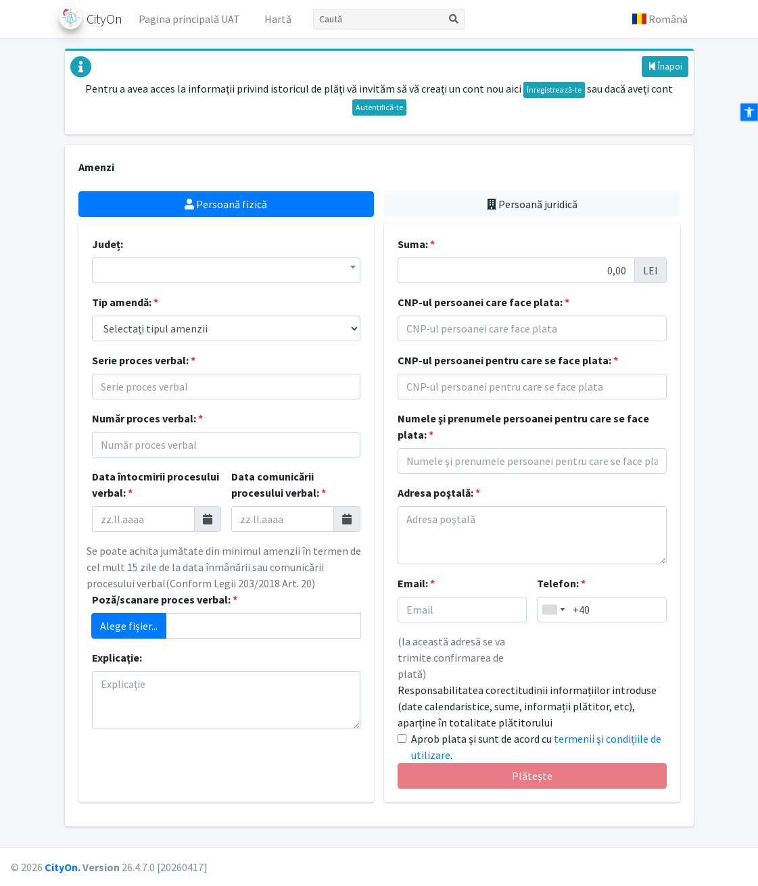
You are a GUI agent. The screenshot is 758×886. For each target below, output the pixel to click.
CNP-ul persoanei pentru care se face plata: (508, 360)
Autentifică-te (379, 107)
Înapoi (665, 66)
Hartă (277, 19)
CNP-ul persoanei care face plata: (483, 302)
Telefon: (561, 583)
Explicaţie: (117, 657)
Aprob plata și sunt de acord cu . (536, 747)
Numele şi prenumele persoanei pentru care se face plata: (523, 426)
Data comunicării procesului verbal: (278, 484)
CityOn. (62, 867)
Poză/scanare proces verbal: (164, 599)
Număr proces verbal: (147, 418)
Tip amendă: (125, 302)
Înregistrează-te (554, 89)
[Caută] (378, 19)
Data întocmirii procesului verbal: (155, 484)
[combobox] (226, 270)
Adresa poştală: (439, 492)
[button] (659, 18)
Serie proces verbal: (143, 360)
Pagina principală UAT (189, 19)
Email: (416, 583)
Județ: (107, 244)
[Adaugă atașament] (264, 626)
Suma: (416, 244)
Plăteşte (532, 776)
